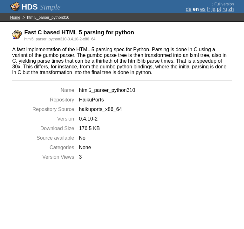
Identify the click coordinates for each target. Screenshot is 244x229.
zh (231, 9)
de (189, 9)
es (203, 9)
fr (208, 9)
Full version (224, 4)
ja (213, 9)
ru (224, 9)
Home (15, 17)
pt (219, 9)
